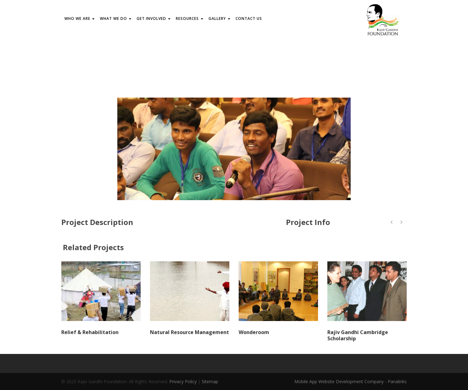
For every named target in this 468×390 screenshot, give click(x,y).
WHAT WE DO (115, 18)
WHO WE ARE (79, 18)
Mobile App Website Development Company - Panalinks (350, 381)
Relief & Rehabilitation (90, 332)
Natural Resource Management (189, 332)
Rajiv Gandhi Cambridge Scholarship (357, 335)
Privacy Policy (183, 381)
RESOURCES (189, 18)
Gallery (219, 18)
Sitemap (210, 381)
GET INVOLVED (154, 18)
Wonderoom (254, 332)
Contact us (249, 18)
